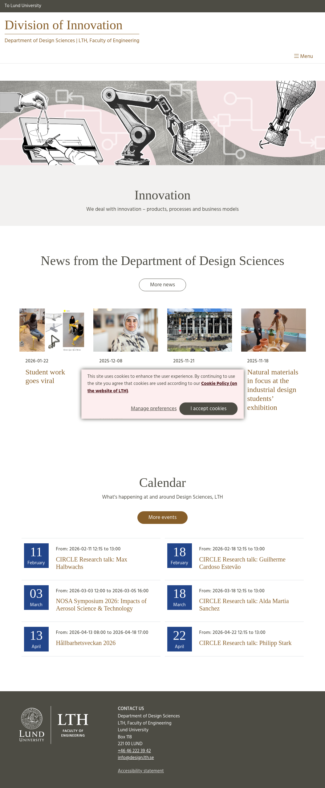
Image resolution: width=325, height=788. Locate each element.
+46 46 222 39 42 (134, 751)
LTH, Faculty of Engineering (109, 41)
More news (162, 285)
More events (162, 517)
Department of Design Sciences (40, 41)
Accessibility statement (141, 771)
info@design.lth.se (136, 757)
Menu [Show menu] (303, 56)
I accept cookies (208, 409)
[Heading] (91, 559)
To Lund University (23, 6)
